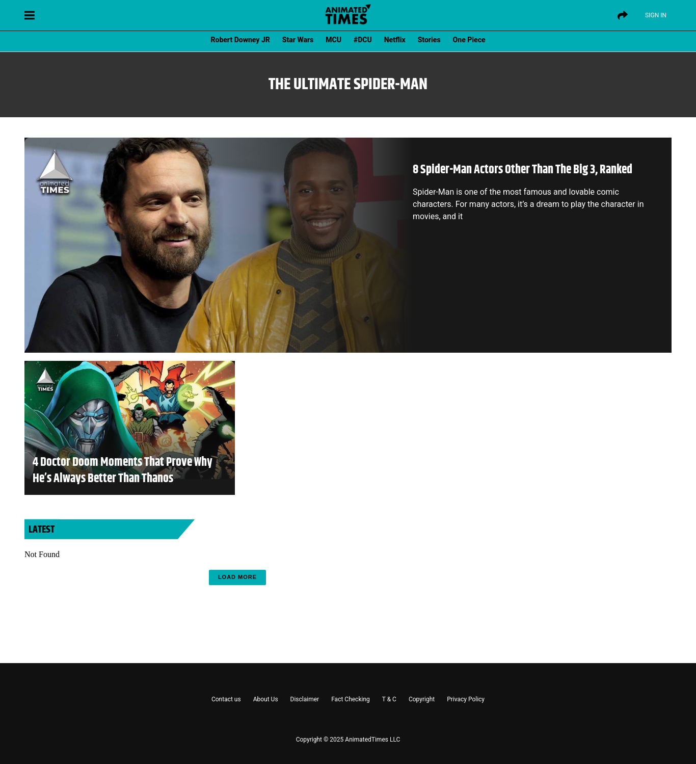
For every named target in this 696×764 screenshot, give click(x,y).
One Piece (469, 39)
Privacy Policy (466, 699)
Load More (237, 577)
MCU (333, 39)
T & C (389, 699)
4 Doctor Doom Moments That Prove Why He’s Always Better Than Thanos (122, 470)
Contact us (226, 699)
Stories (429, 39)
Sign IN (655, 15)
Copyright (422, 699)
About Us (265, 699)
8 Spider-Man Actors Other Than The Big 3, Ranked (522, 170)
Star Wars (297, 39)
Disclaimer (304, 699)
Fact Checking (350, 699)
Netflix (395, 39)
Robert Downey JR (240, 39)
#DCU (363, 39)
